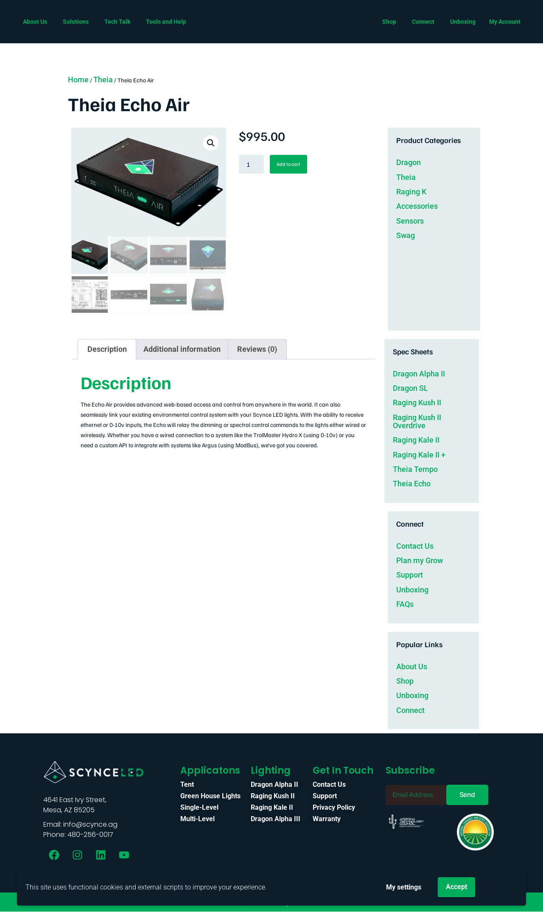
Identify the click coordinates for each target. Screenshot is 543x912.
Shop (405, 680)
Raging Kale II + (419, 453)
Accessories (417, 206)
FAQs (405, 603)
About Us (411, 666)
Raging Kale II (416, 439)
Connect (410, 709)
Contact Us (415, 545)
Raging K (411, 191)
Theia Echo (412, 483)
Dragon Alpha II (419, 372)
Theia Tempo (415, 468)
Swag (405, 235)
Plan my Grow (419, 560)
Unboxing (412, 589)
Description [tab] (107, 348)
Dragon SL (410, 387)
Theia (103, 79)
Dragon (408, 162)
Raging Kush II (417, 402)
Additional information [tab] (182, 348)
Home (78, 79)
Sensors (410, 220)
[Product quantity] (251, 164)
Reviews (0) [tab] (257, 348)
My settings (403, 887)
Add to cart (288, 164)
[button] (210, 143)
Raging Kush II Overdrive (417, 421)
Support (409, 574)
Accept (456, 887)
